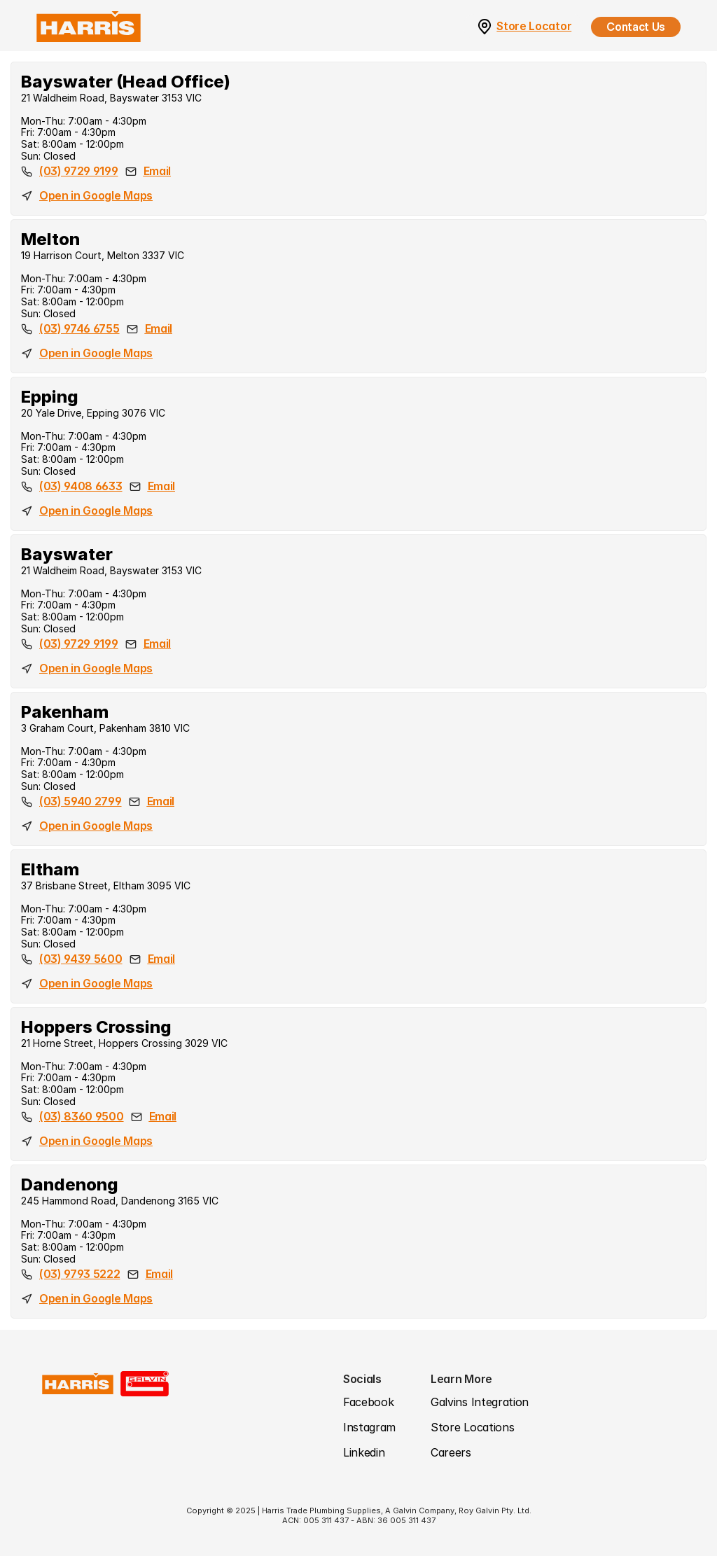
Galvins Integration (480, 1402)
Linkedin (363, 1452)
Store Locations (472, 1427)
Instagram (369, 1427)
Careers (451, 1452)
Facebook (368, 1402)
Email (157, 171)
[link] (484, 27)
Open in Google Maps (96, 195)
